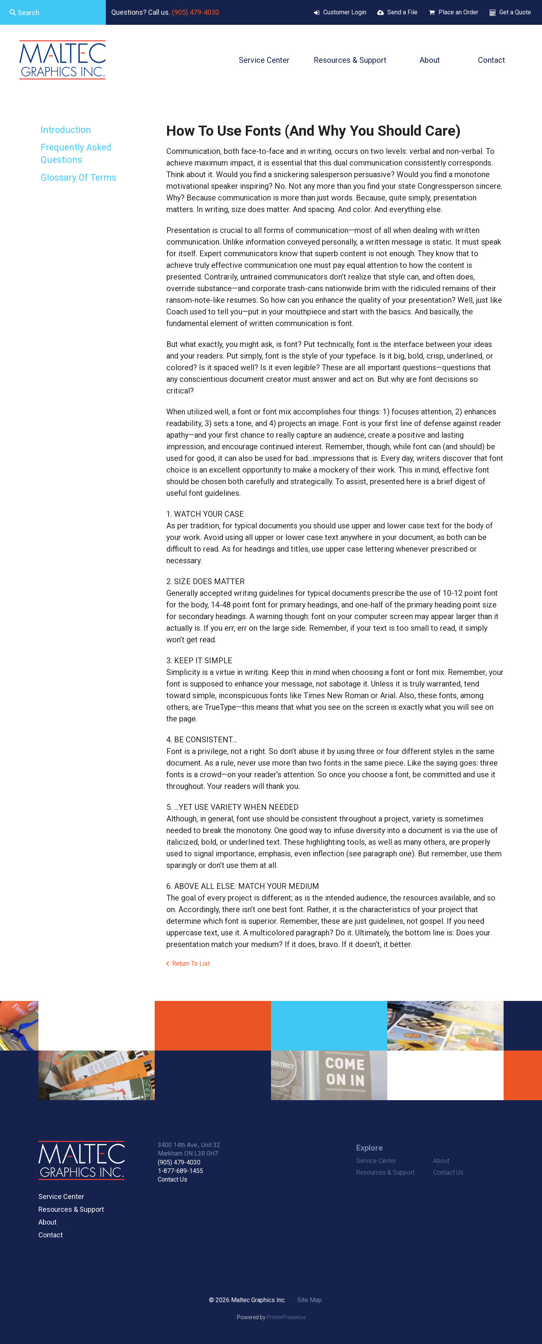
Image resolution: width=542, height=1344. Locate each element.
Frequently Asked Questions (76, 153)
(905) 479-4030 (195, 12)
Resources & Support (350, 60)
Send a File (402, 12)
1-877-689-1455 (180, 1171)
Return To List (191, 963)
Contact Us (172, 1179)
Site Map (309, 1300)
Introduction (66, 130)
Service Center (264, 60)
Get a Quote (515, 12)
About (429, 60)
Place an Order (458, 12)
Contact (491, 60)
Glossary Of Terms (78, 178)
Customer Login (344, 12)
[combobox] (52, 12)
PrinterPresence (286, 1317)
